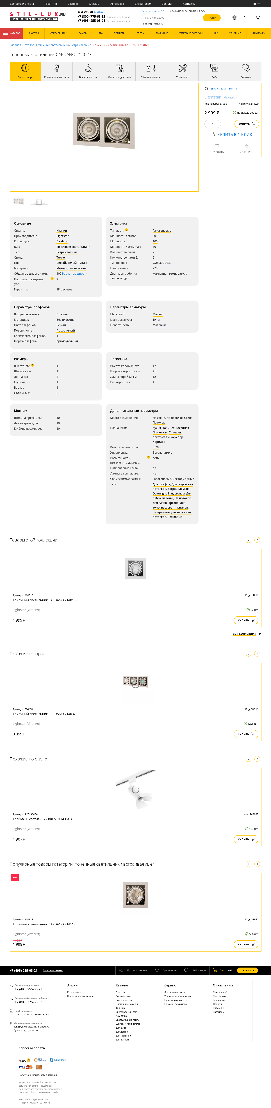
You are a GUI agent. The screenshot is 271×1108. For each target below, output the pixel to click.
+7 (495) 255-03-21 (104, 21)
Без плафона (77, 268)
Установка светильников (178, 996)
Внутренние (161, 512)
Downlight (160, 493)
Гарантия (51, 3)
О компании (223, 985)
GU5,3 (157, 263)
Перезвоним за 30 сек (155, 11)
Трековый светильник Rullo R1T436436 (43, 819)
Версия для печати (223, 88)
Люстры (120, 992)
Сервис (170, 985)
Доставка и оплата (22, 3)
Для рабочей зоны (172, 495)
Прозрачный (65, 330)
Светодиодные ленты (128, 1019)
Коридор (159, 442)
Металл (61, 268)
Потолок (159, 422)
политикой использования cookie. (39, 1092)
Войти (257, 3)
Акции (72, 985)
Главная (15, 45)
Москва (98, 11)
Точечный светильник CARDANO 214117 (44, 924)
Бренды (167, 3)
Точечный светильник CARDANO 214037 (44, 714)
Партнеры (218, 1011)
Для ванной (122, 1039)
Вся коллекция (247, 633)
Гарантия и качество (175, 1000)
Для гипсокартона (166, 503)
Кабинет (168, 428)
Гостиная (182, 428)
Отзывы (94, 3)
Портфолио (219, 996)
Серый (61, 263)
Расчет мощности (75, 274)
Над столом (176, 493)
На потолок (183, 498)
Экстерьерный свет (126, 1011)
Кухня (157, 428)
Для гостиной (123, 1035)
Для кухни (121, 1027)
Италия (61, 230)
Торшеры (121, 1007)
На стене (159, 418)
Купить (246, 124)
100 (155, 241)
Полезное (218, 1007)
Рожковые (175, 517)
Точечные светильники (52, 45)
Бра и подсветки (125, 1000)
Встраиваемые (80, 45)
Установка (117, 3)
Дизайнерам (143, 3)
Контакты (189, 3)
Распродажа (74, 992)
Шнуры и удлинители (128, 1023)
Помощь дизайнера (175, 1004)
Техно (60, 257)
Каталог (11, 33)
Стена (188, 418)
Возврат (73, 3)
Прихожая (160, 432)
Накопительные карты (80, 996)
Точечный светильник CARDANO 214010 (44, 600)
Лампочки (121, 1015)
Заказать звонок (53, 970)
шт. (219, 970)
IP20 (156, 447)
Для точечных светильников (170, 505)
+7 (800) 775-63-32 (104, 16)
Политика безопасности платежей (38, 1074)
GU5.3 (166, 263)
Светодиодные (183, 479)
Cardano (62, 241)
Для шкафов (161, 484)
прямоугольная (67, 341)
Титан (82, 263)
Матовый (159, 325)
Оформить (247, 970)
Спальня (175, 432)
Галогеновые (162, 230)
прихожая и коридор (168, 437)
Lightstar (62, 236)
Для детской (122, 1031)
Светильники (123, 996)
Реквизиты (219, 1000)
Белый (72, 263)
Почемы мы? (220, 992)
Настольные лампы (127, 1004)
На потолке (175, 418)
